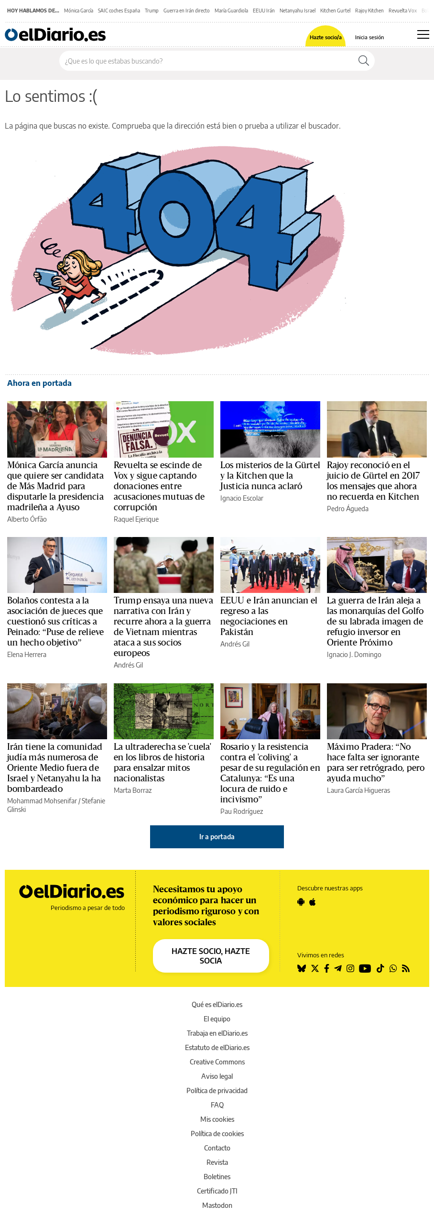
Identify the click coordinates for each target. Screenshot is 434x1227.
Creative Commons (217, 1062)
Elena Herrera (26, 654)
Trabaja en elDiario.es (217, 1033)
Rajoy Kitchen (369, 10)
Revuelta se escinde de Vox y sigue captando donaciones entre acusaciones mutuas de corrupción (159, 486)
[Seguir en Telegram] (338, 968)
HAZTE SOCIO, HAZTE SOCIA (211, 955)
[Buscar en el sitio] (206, 61)
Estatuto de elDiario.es (217, 1047)
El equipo (217, 1019)
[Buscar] (364, 61)
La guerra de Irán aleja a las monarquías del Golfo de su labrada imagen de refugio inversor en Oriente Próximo (375, 621)
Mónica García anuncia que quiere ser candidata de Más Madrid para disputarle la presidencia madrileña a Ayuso (55, 486)
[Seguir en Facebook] (326, 968)
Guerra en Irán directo (186, 10)
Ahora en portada (39, 383)
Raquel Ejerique (136, 519)
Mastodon (217, 1205)
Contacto (217, 1148)
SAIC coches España (119, 10)
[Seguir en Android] (300, 902)
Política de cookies (217, 1133)
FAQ (217, 1105)
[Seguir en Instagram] (350, 968)
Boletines (217, 1176)
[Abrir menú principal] (423, 34)
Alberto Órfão (27, 519)
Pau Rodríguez (241, 811)
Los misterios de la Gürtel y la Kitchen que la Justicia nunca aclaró (270, 475)
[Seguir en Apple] (312, 902)
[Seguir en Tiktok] (380, 968)
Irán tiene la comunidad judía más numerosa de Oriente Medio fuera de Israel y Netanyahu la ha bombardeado (54, 768)
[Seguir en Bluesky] (301, 968)
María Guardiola (231, 10)
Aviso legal (217, 1076)
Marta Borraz (133, 790)
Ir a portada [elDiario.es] (217, 837)
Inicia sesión (369, 37)
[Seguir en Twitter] (315, 968)
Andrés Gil (128, 665)
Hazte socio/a (326, 37)
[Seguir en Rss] (406, 968)
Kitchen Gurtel (335, 10)
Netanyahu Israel (297, 10)
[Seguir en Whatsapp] (393, 968)
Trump (152, 10)
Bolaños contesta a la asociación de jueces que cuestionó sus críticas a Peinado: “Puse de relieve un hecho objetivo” (55, 621)
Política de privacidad (217, 1090)
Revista (217, 1162)
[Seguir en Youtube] (365, 968)
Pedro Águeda (348, 508)
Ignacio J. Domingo (354, 654)
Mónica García (78, 10)
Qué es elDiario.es (217, 1004)
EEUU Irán (264, 10)
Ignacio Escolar (241, 498)
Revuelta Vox (403, 10)
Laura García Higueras (358, 790)
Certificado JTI (217, 1191)
